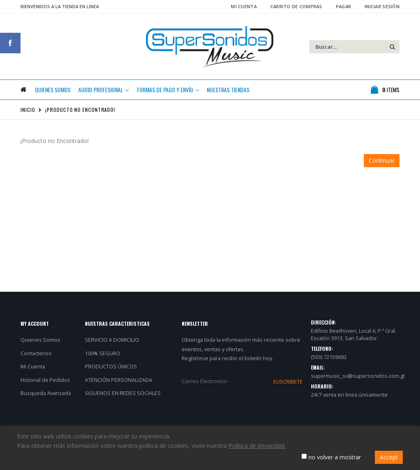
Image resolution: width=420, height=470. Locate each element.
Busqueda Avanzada (46, 396)
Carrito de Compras (296, 6)
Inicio (28, 112)
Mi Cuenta (243, 6)
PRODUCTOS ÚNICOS (111, 369)
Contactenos (36, 356)
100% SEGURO (102, 356)
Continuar (382, 164)
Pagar (343, 6)
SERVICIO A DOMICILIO (112, 343)
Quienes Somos (40, 343)
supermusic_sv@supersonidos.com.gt (358, 379)
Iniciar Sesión (382, 6)
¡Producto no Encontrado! (80, 112)
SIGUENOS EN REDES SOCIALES (123, 396)
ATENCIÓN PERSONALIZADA (118, 383)
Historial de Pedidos (45, 383)
